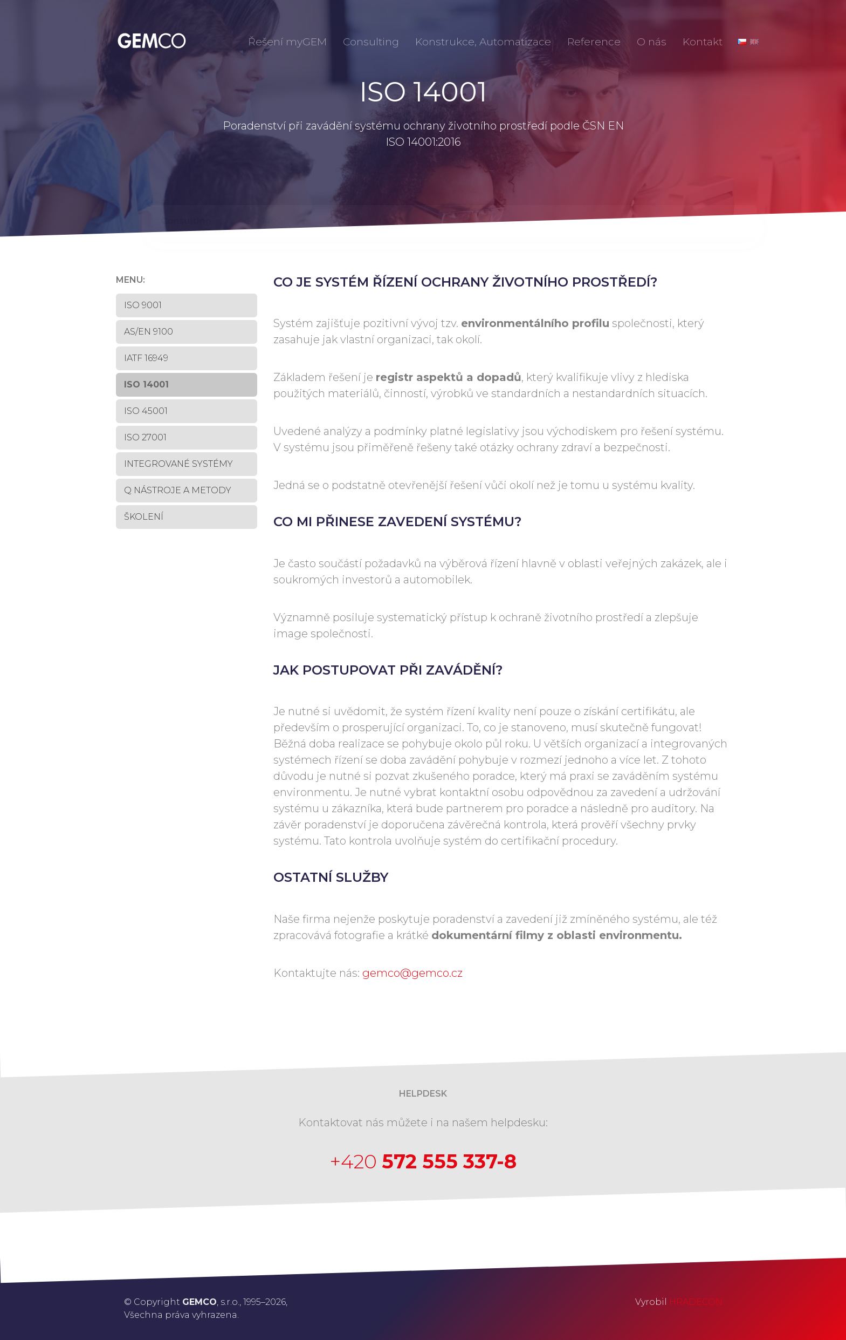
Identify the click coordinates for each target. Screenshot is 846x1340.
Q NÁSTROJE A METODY (177, 490)
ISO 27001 (145, 437)
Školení (143, 517)
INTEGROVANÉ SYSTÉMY (178, 464)
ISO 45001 (146, 411)
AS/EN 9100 (148, 332)
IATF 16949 (146, 358)
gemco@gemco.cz (412, 973)
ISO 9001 (143, 305)
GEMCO (151, 40)
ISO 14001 (146, 384)
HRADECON (696, 1302)
